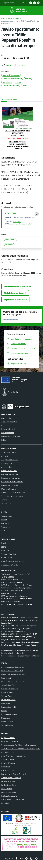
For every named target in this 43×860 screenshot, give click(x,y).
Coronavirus (5, 526)
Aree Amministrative (9, 421)
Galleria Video (6, 557)
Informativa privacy (8, 699)
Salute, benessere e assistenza (13, 492)
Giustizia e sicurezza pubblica (12, 481)
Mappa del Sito (7, 721)
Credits (4, 710)
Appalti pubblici (7, 463)
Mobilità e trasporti (8, 488)
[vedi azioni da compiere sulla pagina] (19, 65)
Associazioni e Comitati (10, 564)
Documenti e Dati (8, 429)
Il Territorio (5, 550)
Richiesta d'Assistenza (9, 688)
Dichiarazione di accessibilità (12, 670)
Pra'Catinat (5, 766)
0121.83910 (17, 221)
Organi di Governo (8, 418)
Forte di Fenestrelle (8, 792)
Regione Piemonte (8, 737)
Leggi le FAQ (6, 677)
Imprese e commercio (9, 485)
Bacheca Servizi (7, 692)
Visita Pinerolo (6, 788)
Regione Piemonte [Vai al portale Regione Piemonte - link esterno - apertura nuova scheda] (8, 3)
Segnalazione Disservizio (10, 685)
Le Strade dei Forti (8, 781)
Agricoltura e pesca (8, 452)
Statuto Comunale (8, 696)
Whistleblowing (7, 725)
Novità (10, 18)
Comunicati (5, 523)
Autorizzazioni (6, 467)
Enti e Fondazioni (7, 432)
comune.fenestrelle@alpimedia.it (21, 224)
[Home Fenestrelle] (20, 10)
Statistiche (5, 717)
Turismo (4, 499)
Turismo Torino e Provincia (11, 777)
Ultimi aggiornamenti (9, 714)
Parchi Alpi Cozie (7, 770)
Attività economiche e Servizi (12, 561)
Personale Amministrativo (11, 436)
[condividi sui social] (6, 65)
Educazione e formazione (10, 478)
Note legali (5, 703)
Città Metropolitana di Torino (12, 741)
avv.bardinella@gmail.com (16, 653)
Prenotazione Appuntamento (12, 681)
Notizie (16, 18)
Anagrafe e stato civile (9, 459)
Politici (3, 440)
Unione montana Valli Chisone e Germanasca (18, 745)
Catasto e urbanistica (9, 470)
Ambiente (5, 456)
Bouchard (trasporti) (8, 763)
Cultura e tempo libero (9, 474)
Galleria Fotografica (8, 554)
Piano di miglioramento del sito (13, 674)
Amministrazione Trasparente (12, 667)
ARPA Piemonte (7, 752)
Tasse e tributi (6, 516)
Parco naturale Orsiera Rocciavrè (13, 774)
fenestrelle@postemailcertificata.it (19, 585)
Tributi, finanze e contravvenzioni (13, 496)
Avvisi (3, 530)
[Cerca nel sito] (37, 10)
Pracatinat (5, 803)
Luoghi (3, 546)
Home (3, 18)
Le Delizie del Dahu (8, 785)
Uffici (3, 425)
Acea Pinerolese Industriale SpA (13, 755)
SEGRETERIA (10, 213)
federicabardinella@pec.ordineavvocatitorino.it (22, 655)
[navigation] (4, 10)
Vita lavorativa (6, 503)
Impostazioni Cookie (9, 707)
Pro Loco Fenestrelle (9, 796)
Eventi (3, 543)
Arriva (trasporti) (7, 759)
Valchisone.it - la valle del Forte (13, 799)
